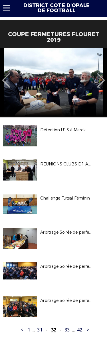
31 (40, 330)
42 (79, 330)
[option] (53, 82)
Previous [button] (6, 76)
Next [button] (101, 76)
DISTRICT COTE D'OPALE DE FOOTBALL (56, 8)
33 (67, 330)
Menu (9, 8)
